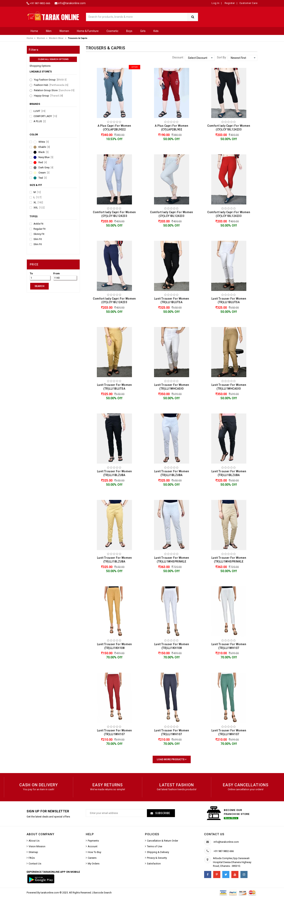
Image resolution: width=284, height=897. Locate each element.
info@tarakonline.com (72, 3)
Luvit (39, 111)
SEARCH (39, 286)
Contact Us (35, 863)
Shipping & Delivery (158, 852)
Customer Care (248, 3)
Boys (129, 31)
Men (48, 31)
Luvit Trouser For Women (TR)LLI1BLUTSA (171, 300)
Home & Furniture (88, 31)
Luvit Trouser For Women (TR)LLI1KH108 (114, 646)
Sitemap (33, 852)
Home (34, 31)
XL (38, 202)
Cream (44, 173)
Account (92, 846)
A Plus (40, 121)
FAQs (32, 857)
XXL (39, 207)
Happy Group (48, 96)
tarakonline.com (50, 892)
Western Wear (56, 38)
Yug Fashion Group (50, 80)
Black (43, 152)
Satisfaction (154, 863)
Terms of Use (154, 846)
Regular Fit (40, 229)
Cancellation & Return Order (162, 840)
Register (229, 3)
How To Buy (94, 852)
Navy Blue (45, 157)
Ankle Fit (38, 224)
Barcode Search (102, 892)
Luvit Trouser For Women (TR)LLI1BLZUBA (114, 473)
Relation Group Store (54, 90)
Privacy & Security (157, 857)
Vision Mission (37, 846)
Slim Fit (38, 239)
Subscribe (162, 813)
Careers (92, 857)
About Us (34, 840)
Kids (156, 31)
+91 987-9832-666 (40, 3)
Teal (42, 178)
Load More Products (172, 759)
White (43, 142)
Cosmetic (112, 31)
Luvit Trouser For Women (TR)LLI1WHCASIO (171, 386)
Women (64, 31)
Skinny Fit (39, 234)
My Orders (93, 863)
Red (42, 162)
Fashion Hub (51, 85)
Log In (215, 3)
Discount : (178, 57)
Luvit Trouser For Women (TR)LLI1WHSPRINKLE (171, 559)
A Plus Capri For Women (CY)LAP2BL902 (171, 127)
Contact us (214, 834)
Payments (93, 840)
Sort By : (222, 57)
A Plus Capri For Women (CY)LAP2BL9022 (114, 127)
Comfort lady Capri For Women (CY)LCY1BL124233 (228, 127)
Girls (143, 31)
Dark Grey (45, 167)
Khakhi (44, 147)
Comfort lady (45, 116)
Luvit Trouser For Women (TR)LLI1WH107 (228, 646)
